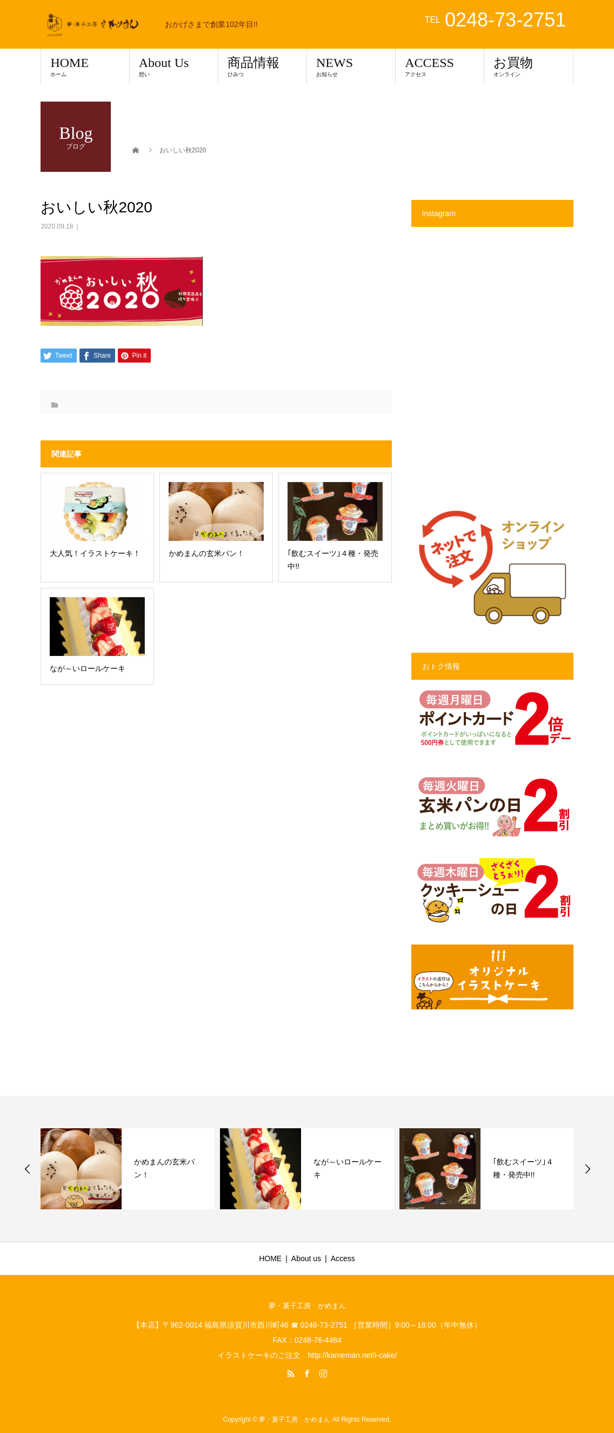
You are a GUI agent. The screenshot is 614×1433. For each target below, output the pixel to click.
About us (306, 1258)
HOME (84, 66)
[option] (128, 1168)
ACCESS (440, 66)
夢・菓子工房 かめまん (307, 1305)
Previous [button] (27, 1168)
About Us (174, 66)
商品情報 (262, 66)
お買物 (528, 66)
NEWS (351, 66)
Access (343, 1258)
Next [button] (587, 1168)
